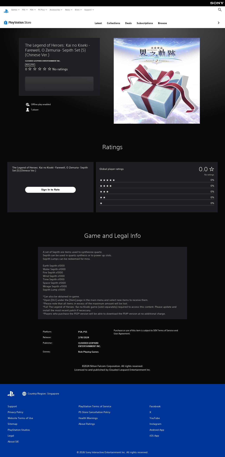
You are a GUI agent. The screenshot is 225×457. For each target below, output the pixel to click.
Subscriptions (126, 19)
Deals (110, 19)
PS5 (23, 9)
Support (87, 9)
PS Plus (41, 9)
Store (77, 9)
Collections (94, 19)
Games (14, 9)
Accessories (55, 9)
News (67, 9)
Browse (143, 19)
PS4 (31, 9)
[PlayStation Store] (18, 19)
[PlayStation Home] (6, 9)
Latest (79, 19)
